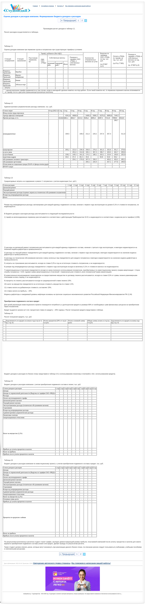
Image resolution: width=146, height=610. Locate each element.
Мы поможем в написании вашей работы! (78, 6)
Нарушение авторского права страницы (51, 563)
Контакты (60, 6)
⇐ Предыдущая (68, 20)
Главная (35, 6)
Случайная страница (47, 6)
